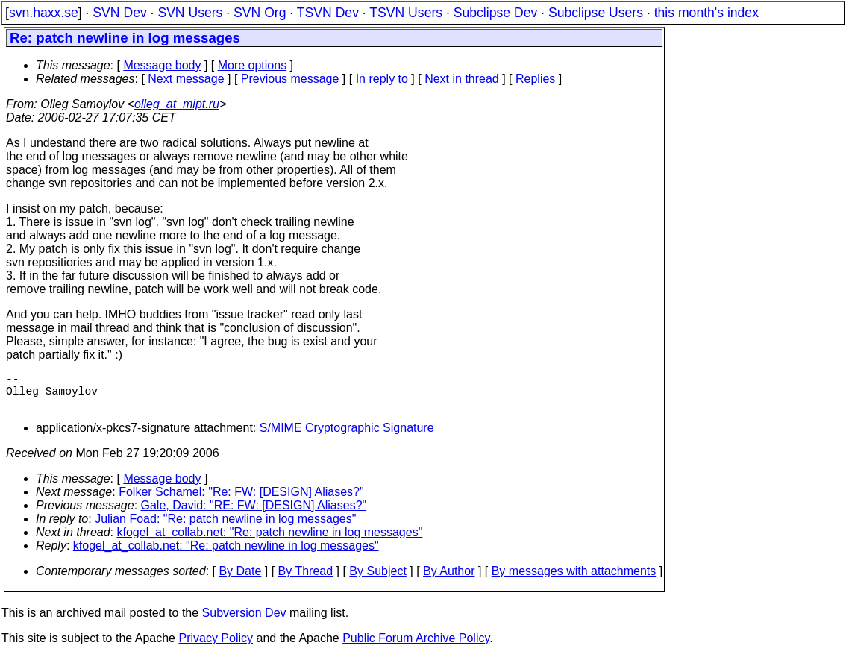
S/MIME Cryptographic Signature (347, 436)
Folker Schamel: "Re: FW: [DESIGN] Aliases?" (241, 500)
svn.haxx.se (43, 12)
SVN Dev (119, 12)
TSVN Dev (328, 12)
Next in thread (461, 78)
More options (252, 65)
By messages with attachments (574, 580)
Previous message (290, 78)
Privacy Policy (215, 647)
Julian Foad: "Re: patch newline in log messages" (225, 527)
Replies (535, 78)
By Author (448, 580)
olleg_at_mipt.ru (176, 104)
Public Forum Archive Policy (415, 647)
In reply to (382, 78)
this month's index (706, 12)
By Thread (305, 580)
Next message (186, 78)
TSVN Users (405, 12)
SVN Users (189, 12)
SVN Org (260, 12)
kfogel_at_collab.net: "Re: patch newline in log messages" (270, 541)
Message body (162, 65)
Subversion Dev (244, 621)
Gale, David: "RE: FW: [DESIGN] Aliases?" (254, 514)
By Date (240, 580)
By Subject (377, 580)
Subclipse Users (595, 12)
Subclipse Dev (495, 12)
